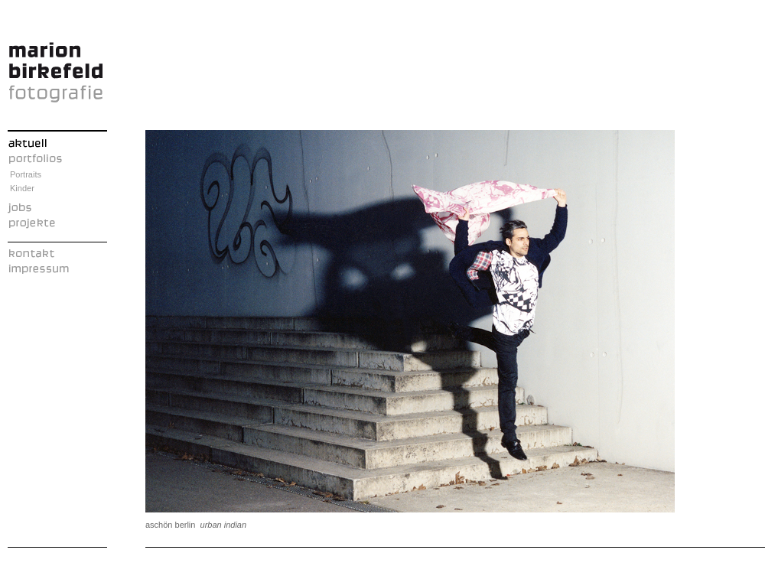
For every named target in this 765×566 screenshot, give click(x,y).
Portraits (25, 174)
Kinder (22, 188)
